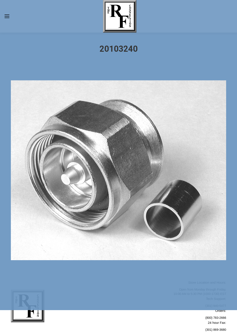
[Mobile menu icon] (7, 16)
